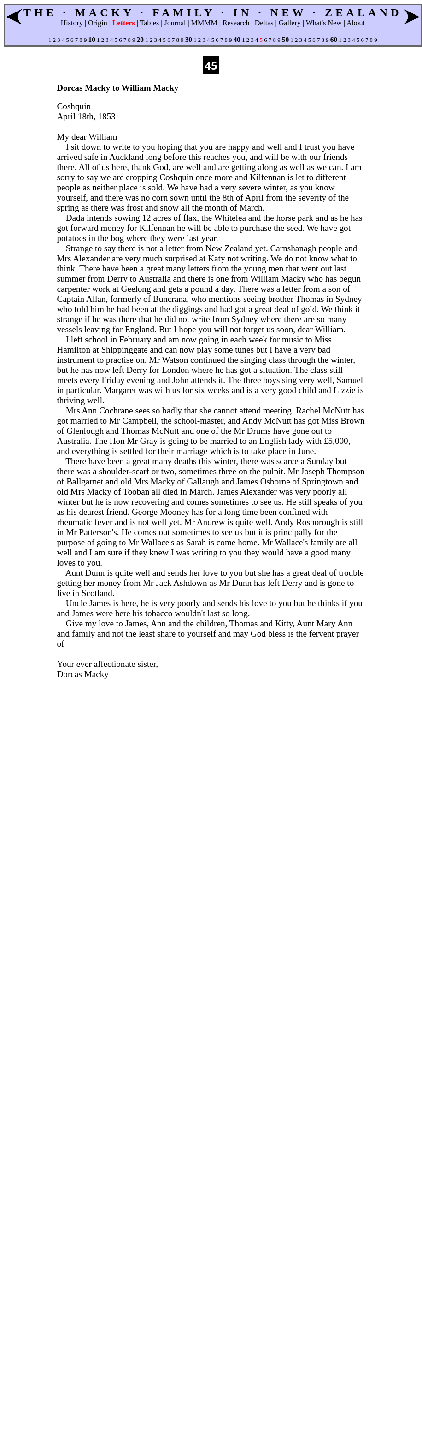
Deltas (264, 23)
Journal (175, 23)
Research (236, 23)
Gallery (290, 23)
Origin (97, 23)
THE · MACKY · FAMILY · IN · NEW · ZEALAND (212, 12)
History (72, 23)
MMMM (204, 23)
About (355, 23)
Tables (149, 23)
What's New (324, 23)
